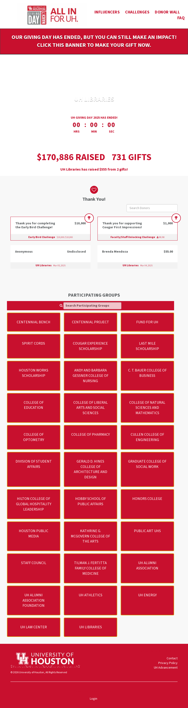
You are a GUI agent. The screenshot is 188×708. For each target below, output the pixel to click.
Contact (172, 658)
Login (93, 698)
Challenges (137, 12)
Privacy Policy (168, 663)
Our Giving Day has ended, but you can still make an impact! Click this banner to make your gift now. (94, 41)
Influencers (107, 12)
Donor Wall (167, 12)
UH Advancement (166, 667)
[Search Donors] (152, 208)
